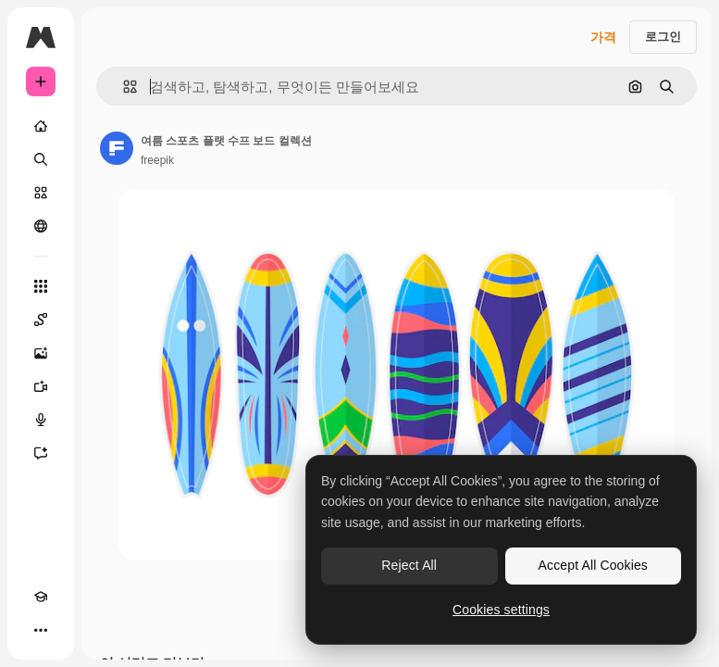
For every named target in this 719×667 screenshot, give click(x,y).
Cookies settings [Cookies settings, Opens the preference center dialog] (501, 609)
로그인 (663, 37)
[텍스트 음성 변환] (41, 419)
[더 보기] (41, 630)
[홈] (41, 126)
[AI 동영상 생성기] (41, 386)
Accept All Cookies (593, 565)
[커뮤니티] (41, 226)
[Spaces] (41, 319)
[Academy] (41, 596)
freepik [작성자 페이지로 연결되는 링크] (157, 160)
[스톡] (41, 193)
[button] (122, 87)
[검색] (41, 159)
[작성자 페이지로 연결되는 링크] (116, 148)
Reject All (409, 565)
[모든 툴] (41, 286)
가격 (603, 37)
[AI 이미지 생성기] (41, 353)
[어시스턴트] (41, 453)
